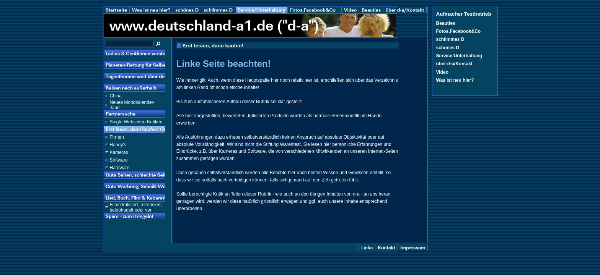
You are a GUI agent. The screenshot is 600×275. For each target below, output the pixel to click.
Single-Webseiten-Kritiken (136, 122)
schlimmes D (450, 39)
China (116, 96)
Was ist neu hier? (455, 80)
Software (119, 160)
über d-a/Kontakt (454, 63)
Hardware (120, 167)
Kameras (119, 152)
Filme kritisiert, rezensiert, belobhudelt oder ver (136, 207)
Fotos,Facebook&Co (458, 31)
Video (442, 72)
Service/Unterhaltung (459, 55)
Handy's (118, 144)
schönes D (448, 47)
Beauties (445, 23)
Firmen (117, 137)
